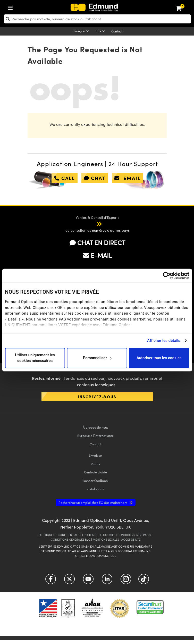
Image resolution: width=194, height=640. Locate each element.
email (127, 178)
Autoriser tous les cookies (159, 358)
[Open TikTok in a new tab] (144, 581)
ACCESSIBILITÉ (130, 539)
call (64, 178)
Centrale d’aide (95, 472)
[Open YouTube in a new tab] (88, 581)
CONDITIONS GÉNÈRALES (134, 535)
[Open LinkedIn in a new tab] (107, 581)
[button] (94, 224)
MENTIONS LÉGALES (106, 539)
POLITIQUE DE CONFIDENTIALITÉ (59, 535)
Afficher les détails (163, 340)
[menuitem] (27, 7)
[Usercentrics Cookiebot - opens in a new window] (166, 275)
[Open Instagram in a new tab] (126, 581)
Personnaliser (97, 358)
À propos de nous (95, 427)
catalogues (95, 489)
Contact (116, 31)
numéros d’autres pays (111, 230)
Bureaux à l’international (95, 435)
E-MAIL (97, 255)
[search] (97, 18)
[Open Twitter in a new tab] (69, 581)
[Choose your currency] (101, 31)
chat (95, 178)
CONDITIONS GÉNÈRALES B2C (70, 539)
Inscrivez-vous (97, 396)
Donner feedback (95, 480)
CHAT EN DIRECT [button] (97, 242)
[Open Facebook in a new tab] (51, 581)
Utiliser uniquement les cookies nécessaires (35, 358)
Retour (95, 464)
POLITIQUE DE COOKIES (99, 535)
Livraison (95, 455)
